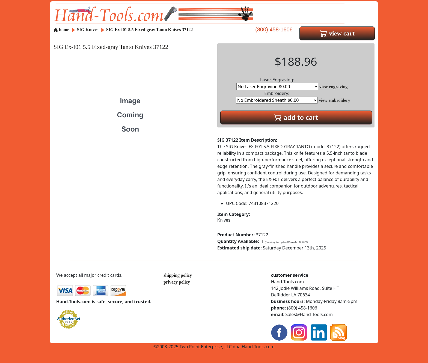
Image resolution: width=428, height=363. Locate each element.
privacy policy (177, 282)
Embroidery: (277, 97)
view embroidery (334, 100)
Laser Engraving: (277, 83)
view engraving (333, 86)
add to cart (296, 117)
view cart (337, 33)
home (61, 29)
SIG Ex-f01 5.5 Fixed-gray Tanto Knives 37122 (149, 29)
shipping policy (178, 275)
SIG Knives (88, 29)
